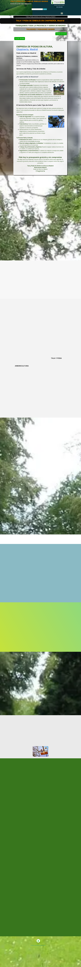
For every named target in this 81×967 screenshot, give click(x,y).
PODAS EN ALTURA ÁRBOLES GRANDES (21, 4)
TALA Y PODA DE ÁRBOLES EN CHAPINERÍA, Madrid (40, 20)
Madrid (34, 51)
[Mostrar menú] (61, 13)
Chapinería (23, 51)
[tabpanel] (58, 7)
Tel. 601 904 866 (22, 38)
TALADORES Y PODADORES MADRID (43, 29)
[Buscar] (37, 9)
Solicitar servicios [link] (58, 34)
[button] (41, 746)
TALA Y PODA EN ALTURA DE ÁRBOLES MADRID (29, 1)
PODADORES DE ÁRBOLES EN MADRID (59, 5)
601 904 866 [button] (59, 7)
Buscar (45, 9)
